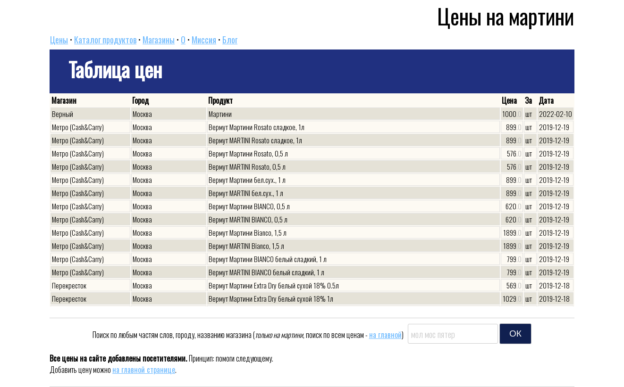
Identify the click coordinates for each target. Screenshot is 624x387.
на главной (385, 334)
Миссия (204, 39)
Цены (59, 39)
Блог (229, 39)
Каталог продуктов (105, 39)
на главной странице (143, 369)
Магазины (159, 39)
